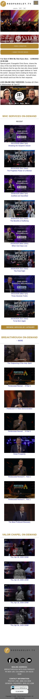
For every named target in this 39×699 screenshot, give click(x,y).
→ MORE (19, 340)
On (24, 8)
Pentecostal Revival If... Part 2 (19, 477)
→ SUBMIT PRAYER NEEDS (19, 52)
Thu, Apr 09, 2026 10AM (19, 625)
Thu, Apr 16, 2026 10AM (19, 602)
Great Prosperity (19, 454)
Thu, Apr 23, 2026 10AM (19, 580)
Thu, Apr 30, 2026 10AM (19, 557)
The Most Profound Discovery (19, 522)
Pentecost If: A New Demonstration (19, 408)
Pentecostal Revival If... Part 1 (19, 499)
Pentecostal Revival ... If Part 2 (19, 431)
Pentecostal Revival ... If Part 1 (19, 386)
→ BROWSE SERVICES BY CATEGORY (19, 327)
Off (20, 8)
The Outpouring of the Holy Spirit (19, 363)
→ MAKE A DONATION (19, 46)
